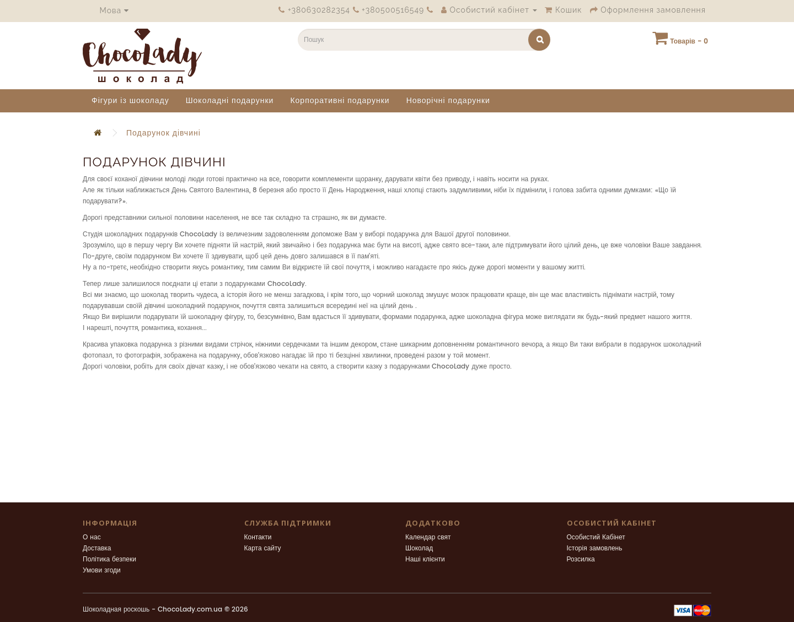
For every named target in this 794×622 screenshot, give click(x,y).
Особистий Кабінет (596, 537)
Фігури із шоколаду (130, 100)
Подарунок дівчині (163, 133)
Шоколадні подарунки (230, 100)
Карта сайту (262, 548)
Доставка (97, 548)
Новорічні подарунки (448, 100)
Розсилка (581, 559)
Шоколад (419, 548)
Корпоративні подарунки (339, 100)
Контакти (258, 537)
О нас (92, 537)
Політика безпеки (109, 559)
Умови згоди (102, 570)
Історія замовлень (595, 548)
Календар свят (428, 537)
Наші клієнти (425, 559)
